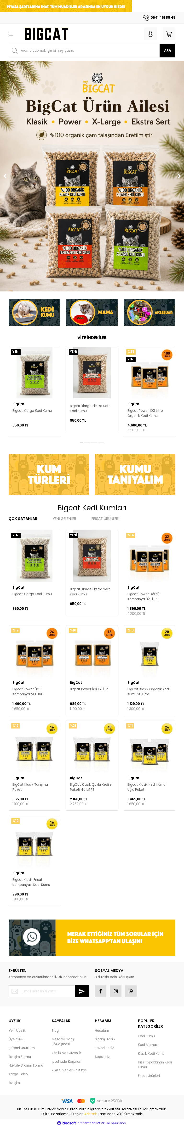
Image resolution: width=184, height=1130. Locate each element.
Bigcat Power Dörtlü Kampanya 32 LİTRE (143, 596)
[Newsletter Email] (49, 994)
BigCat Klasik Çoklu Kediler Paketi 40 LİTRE (91, 788)
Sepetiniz (102, 1060)
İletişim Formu (20, 1060)
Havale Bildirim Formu (26, 1068)
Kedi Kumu (146, 1039)
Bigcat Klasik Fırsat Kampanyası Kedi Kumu (31, 884)
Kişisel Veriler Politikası (69, 1073)
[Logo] (46, 34)
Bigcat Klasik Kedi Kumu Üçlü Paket (146, 788)
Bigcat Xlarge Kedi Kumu (32, 410)
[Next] (179, 176)
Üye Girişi (16, 1042)
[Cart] (168, 34)
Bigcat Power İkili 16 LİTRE (89, 690)
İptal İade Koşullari (66, 1064)
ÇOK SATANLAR (23, 518)
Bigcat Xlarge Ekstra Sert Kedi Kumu (90, 408)
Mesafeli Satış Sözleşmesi (63, 1045)
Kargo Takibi (19, 1077)
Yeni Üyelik (17, 1033)
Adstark (90, 1117)
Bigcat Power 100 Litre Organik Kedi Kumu (145, 413)
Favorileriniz (104, 1051)
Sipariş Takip (105, 1042)
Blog (55, 1033)
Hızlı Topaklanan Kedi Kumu (155, 1068)
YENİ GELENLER (64, 518)
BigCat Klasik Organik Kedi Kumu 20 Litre (148, 692)
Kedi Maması (148, 1048)
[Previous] (5, 176)
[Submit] (82, 994)
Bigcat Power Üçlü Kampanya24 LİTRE (27, 692)
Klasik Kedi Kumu (151, 1057)
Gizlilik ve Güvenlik (66, 1056)
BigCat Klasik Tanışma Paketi (30, 788)
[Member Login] (149, 34)
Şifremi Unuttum (22, 1051)
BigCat (18, 404)
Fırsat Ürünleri (149, 1079)
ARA (167, 50)
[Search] (92, 50)
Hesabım (102, 1033)
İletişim (14, 1086)
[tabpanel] (34, 392)
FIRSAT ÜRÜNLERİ (105, 518)
